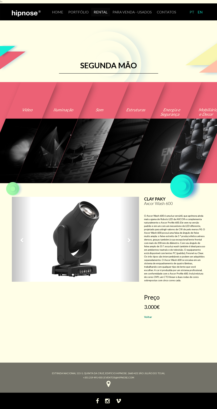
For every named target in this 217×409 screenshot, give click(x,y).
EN (200, 12)
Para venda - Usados (132, 12)
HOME (57, 12)
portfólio (78, 12)
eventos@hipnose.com (119, 377)
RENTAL (100, 12)
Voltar (148, 316)
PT (192, 12)
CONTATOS (166, 12)
